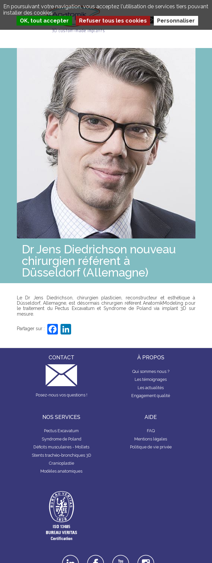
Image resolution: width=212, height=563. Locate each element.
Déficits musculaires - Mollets (61, 446)
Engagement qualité (150, 395)
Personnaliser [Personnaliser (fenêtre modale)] (176, 21)
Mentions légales (150, 438)
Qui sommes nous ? (150, 371)
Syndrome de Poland (61, 438)
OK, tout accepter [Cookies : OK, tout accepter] (44, 21)
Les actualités (151, 387)
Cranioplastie (61, 463)
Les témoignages (151, 379)
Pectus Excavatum (61, 430)
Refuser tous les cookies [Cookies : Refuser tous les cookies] (113, 21)
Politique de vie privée (151, 446)
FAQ (151, 430)
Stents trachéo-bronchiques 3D (61, 455)
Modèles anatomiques (61, 471)
